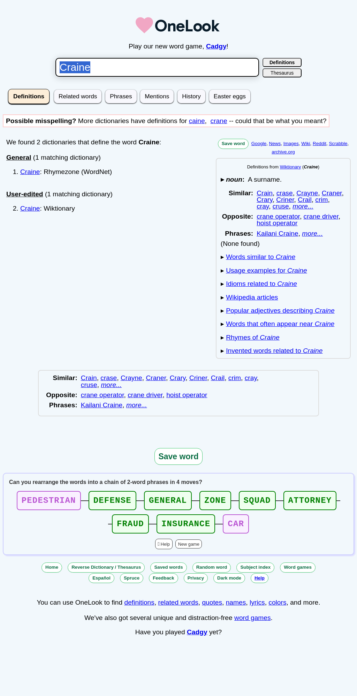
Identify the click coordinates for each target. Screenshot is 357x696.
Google (258, 143)
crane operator (278, 216)
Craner (332, 193)
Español (101, 582)
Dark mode (229, 582)
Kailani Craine (277, 233)
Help (165, 548)
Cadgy (216, 46)
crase (284, 193)
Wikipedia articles (252, 297)
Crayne (307, 193)
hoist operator (277, 223)
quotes (212, 606)
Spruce (131, 582)
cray (263, 206)
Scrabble (338, 143)
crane (219, 120)
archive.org (283, 151)
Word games (298, 571)
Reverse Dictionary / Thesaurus (106, 571)
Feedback (163, 582)
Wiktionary (290, 166)
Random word (211, 571)
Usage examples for (266, 270)
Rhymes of (253, 337)
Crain (265, 193)
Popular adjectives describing (280, 310)
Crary (264, 199)
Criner (285, 199)
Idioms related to (261, 283)
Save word (233, 143)
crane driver (321, 216)
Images (291, 143)
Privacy (196, 582)
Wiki (305, 143)
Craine (30, 171)
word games (252, 622)
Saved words (168, 571)
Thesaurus (282, 73)
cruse (281, 206)
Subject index (255, 571)
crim (321, 199)
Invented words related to (274, 350)
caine (197, 120)
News (275, 143)
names (236, 606)
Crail (304, 199)
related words (178, 606)
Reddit (319, 143)
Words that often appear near (280, 323)
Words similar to (260, 256)
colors (277, 606)
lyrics (257, 606)
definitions (139, 606)
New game (188, 548)
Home (51, 571)
